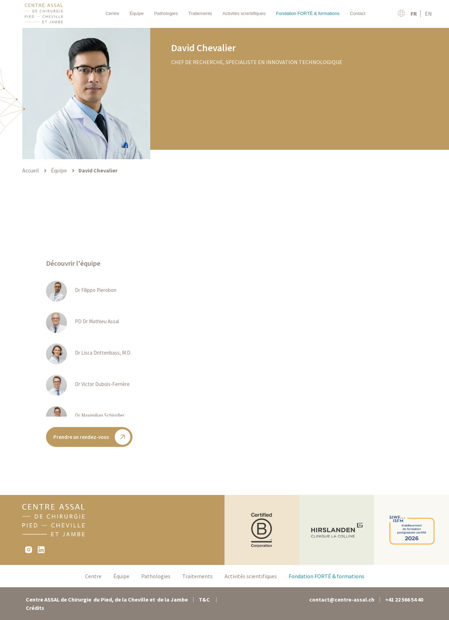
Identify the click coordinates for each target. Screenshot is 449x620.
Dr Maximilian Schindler (99, 415)
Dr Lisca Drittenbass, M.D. (103, 352)
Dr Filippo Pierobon (95, 290)
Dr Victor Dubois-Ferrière (102, 384)
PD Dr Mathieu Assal (97, 321)
